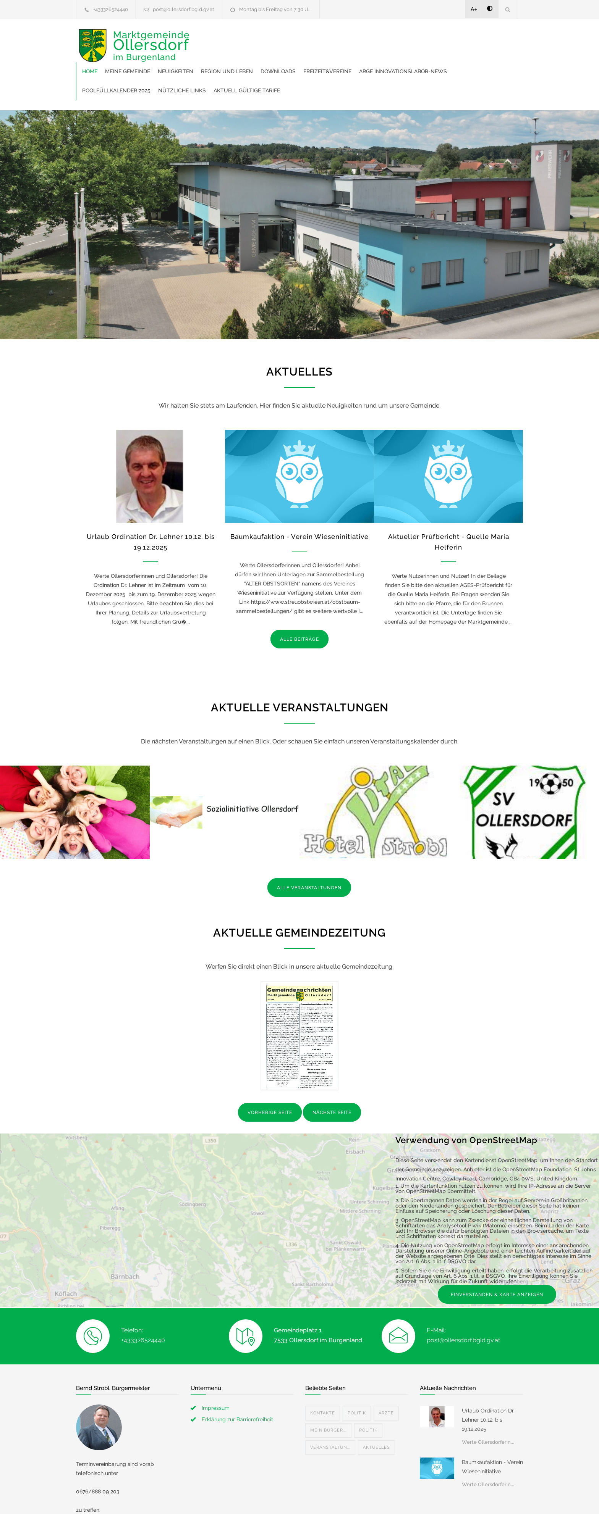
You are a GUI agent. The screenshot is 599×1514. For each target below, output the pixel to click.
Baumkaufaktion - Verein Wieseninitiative (299, 503)
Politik (357, 1379)
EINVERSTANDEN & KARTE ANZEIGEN (497, 1261)
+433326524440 (110, 9)
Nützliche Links (396, 57)
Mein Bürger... (328, 1397)
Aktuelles (376, 1414)
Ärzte (386, 1379)
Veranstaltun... (330, 1414)
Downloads (396, 38)
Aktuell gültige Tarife (460, 57)
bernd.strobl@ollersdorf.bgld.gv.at (127, 1504)
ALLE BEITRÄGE (299, 606)
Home (208, 38)
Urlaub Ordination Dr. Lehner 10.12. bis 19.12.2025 (488, 1386)
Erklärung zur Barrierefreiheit (237, 1386)
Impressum (216, 1375)
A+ (474, 9)
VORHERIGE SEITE (270, 1079)
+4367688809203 (105, 1495)
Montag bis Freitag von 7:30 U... (275, 9)
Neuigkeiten (294, 38)
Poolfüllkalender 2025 (330, 57)
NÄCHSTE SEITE (331, 1079)
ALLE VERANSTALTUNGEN (309, 854)
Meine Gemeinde (246, 38)
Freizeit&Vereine (446, 38)
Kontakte (322, 1379)
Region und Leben (345, 38)
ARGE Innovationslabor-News (244, 57)
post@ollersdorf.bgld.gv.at (183, 9)
